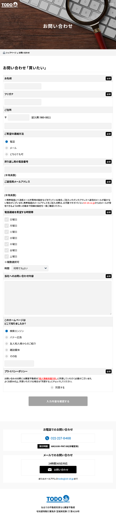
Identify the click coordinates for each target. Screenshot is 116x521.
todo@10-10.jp (66, 478)
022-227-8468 (61, 438)
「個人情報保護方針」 (47, 378)
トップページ (11, 52)
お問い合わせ (61, 469)
